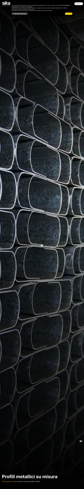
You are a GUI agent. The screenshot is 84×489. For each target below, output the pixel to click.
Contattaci (78, 3)
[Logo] (6, 3)
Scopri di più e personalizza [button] (20, 13)
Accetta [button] (68, 13)
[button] (72, 3)
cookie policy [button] (30, 6)
